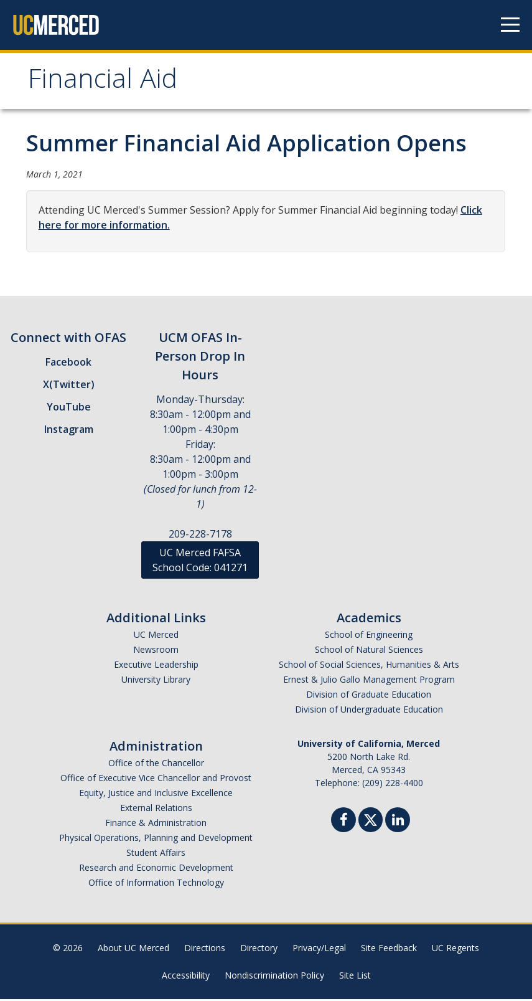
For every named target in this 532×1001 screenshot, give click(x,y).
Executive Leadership (156, 666)
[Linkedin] (397, 823)
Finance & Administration (156, 824)
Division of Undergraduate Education (369, 711)
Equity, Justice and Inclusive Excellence (156, 794)
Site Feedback (389, 950)
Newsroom (156, 651)
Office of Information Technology (156, 884)
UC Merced (156, 636)
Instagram (68, 431)
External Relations (156, 809)
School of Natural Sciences (369, 651)
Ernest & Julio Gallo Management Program (369, 681)
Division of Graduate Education (368, 696)
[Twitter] (370, 820)
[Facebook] (343, 823)
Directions (204, 950)
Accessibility (186, 977)
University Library (155, 681)
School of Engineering (369, 636)
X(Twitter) (69, 386)
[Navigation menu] (510, 25)
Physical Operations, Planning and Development (156, 839)
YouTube (69, 408)
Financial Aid (106, 83)
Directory (259, 950)
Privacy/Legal (319, 950)
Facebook (68, 364)
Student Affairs (155, 854)
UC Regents (455, 950)
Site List (355, 977)
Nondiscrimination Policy (274, 977)
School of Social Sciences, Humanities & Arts (369, 666)
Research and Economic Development (156, 869)
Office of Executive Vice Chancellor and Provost (155, 779)
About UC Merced (133, 950)
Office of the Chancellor (156, 765)
